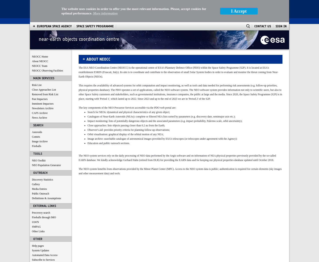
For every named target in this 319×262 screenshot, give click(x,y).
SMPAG (36, 204)
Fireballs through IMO (44, 195)
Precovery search (41, 190)
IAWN (35, 199)
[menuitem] (43, 258)
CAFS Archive (40, 90)
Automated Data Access (44, 232)
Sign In (281, 4)
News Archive (39, 95)
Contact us (37, 242)
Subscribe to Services (43, 237)
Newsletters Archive (43, 86)
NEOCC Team (39, 43)
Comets (36, 114)
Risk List (37, 62)
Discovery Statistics (42, 157)
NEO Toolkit (39, 138)
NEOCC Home (40, 34)
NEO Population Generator (46, 143)
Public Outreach (40, 171)
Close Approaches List (44, 67)
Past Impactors (40, 76)
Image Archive (40, 119)
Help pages (38, 223)
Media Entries (39, 166)
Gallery (36, 162)
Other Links (38, 209)
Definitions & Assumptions (46, 176)
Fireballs (36, 123)
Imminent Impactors (43, 81)
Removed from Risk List (45, 72)
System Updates (40, 228)
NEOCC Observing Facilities (47, 48)
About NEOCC (40, 39)
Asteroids (37, 109)
